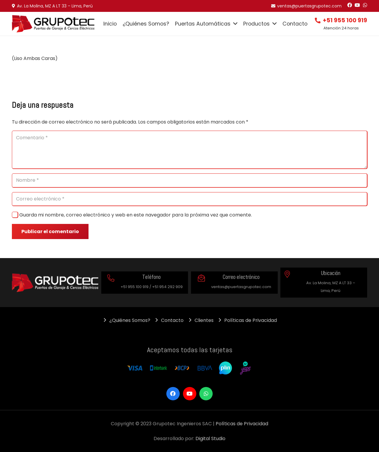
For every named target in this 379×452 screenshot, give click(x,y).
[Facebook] (349, 5)
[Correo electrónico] (189, 199)
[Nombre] (189, 180)
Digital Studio (210, 438)
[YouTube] (357, 5)
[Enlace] (53, 24)
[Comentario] (189, 150)
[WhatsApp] (365, 5)
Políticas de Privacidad (242, 423)
